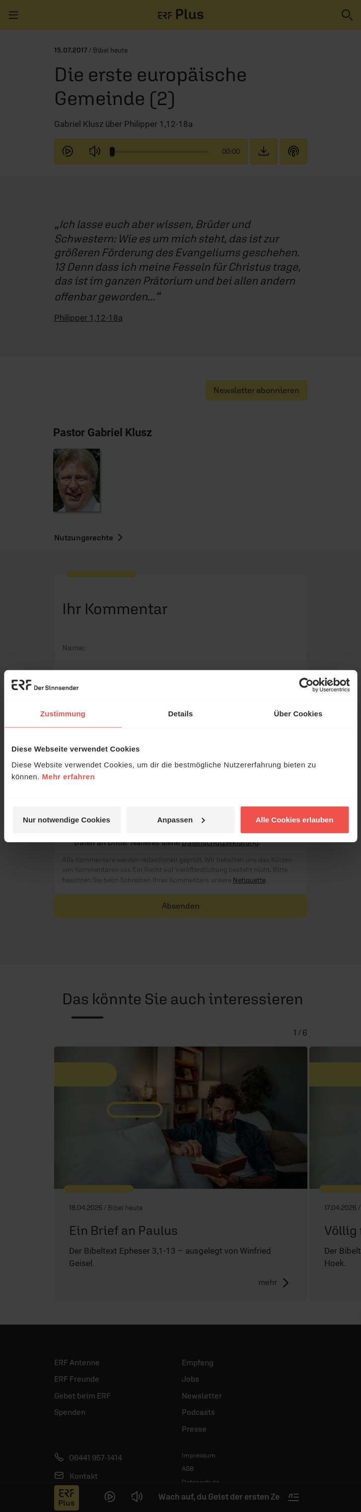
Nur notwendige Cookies (66, 819)
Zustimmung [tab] (62, 713)
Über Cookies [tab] (298, 713)
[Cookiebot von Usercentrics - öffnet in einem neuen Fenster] (306, 685)
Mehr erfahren (68, 776)
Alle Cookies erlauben (295, 819)
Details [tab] (180, 713)
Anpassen (181, 819)
